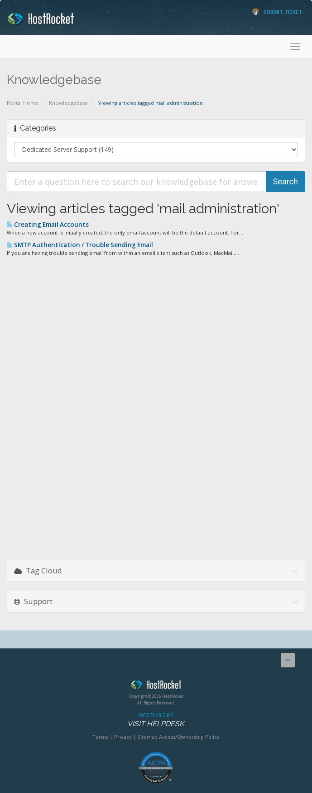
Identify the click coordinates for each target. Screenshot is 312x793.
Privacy (123, 736)
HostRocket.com (156, 686)
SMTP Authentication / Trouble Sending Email (80, 245)
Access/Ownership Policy (189, 736)
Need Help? (155, 720)
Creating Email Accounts (48, 225)
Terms (100, 736)
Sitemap (148, 736)
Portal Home (22, 102)
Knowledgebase (68, 102)
